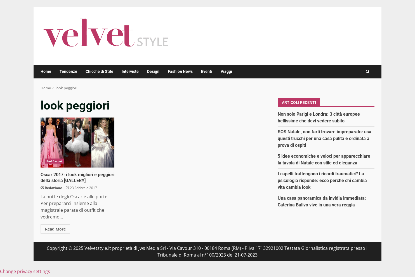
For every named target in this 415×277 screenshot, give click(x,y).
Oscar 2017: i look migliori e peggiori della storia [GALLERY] (77, 142)
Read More (55, 229)
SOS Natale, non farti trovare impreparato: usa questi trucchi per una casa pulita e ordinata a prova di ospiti (324, 138)
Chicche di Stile (99, 71)
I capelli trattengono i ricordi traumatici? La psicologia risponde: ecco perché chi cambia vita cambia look (322, 180)
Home (46, 71)
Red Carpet (54, 161)
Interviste (130, 71)
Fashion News (180, 71)
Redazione (53, 187)
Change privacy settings (25, 271)
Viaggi (226, 71)
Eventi (206, 71)
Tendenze (68, 71)
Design (153, 71)
